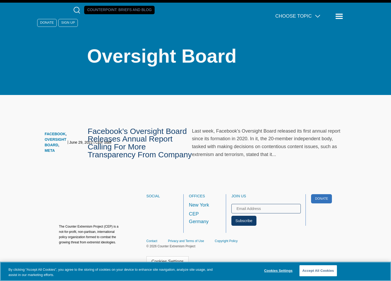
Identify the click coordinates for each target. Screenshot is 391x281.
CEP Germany (198, 217)
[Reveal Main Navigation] (340, 16)
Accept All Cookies (318, 271)
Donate (47, 22)
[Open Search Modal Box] (78, 10)
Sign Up (68, 22)
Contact (151, 241)
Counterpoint (119, 10)
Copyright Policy (226, 241)
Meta (50, 150)
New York (199, 205)
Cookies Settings (167, 261)
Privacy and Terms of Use (186, 241)
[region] (195, 271)
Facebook (55, 134)
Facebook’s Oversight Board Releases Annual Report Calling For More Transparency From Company (140, 143)
